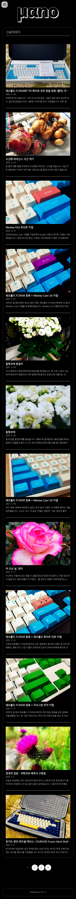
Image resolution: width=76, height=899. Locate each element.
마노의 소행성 (38, 11)
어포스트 (43, 892)
